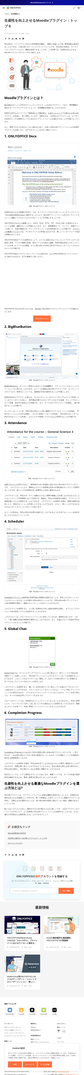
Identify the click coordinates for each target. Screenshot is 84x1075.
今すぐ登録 (66, 891)
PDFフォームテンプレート (12, 1027)
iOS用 (54, 1014)
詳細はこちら (55, 1058)
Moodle (7, 105)
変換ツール (8, 1041)
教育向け (34, 1024)
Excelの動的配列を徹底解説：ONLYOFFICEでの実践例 (59, 939)
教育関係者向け (36, 1030)
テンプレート (8, 1024)
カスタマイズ (29, 1064)
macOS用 (32, 1014)
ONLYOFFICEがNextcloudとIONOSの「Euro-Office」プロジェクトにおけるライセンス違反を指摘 (22, 940)
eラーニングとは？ (15, 843)
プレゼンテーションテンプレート (15, 1036)
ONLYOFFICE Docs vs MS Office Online (16, 1072)
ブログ (6, 14)
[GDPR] (64, 1032)
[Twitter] (9, 38)
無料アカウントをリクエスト (40, 1042)
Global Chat (9, 673)
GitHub (38, 309)
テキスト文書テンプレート (12, 1030)
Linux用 (21, 1014)
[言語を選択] (79, 8)
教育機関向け (15, 14)
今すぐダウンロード (41, 319)
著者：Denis (25, 33)
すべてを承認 (44, 1064)
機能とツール (35, 1039)
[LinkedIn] (12, 38)
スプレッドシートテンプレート (14, 1033)
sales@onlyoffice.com (62, 1072)
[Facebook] (5, 38)
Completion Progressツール (15, 752)
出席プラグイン (10, 484)
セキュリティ (61, 1024)
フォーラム (60, 1042)
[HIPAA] (58, 1032)
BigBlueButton (10, 386)
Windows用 (10, 1014)
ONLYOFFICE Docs (17, 215)
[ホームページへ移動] (14, 8)
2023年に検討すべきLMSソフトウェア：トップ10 (27, 838)
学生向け (33, 1027)
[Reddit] (16, 38)
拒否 (14, 1064)
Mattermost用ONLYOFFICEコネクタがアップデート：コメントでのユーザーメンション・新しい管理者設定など (21, 979)
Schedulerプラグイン (12, 597)
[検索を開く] (74, 8)
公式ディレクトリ (55, 113)
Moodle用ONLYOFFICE (17, 833)
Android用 (43, 1014)
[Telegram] (19, 38)
